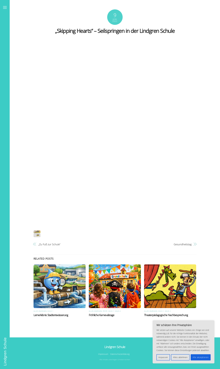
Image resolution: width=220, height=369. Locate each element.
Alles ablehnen (180, 357)
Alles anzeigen (40, 311)
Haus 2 (118, 311)
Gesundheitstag (183, 244)
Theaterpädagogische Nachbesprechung (166, 315)
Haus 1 (50, 311)
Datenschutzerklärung (120, 354)
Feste (105, 311)
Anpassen (163, 357)
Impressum (103, 354)
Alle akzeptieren (201, 357)
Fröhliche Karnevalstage (101, 315)
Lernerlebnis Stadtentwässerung (51, 315)
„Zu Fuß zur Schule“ (49, 244)
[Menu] (5, 7)
